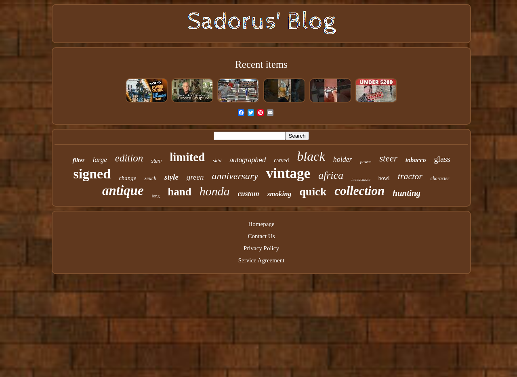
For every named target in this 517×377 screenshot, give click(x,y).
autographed (247, 160)
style (171, 177)
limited (187, 157)
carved (281, 160)
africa (330, 175)
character (440, 178)
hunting (406, 193)
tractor (410, 176)
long (156, 195)
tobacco (416, 160)
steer (388, 158)
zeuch (150, 178)
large (99, 159)
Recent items (261, 64)
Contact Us (261, 236)
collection (359, 191)
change (127, 178)
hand (179, 192)
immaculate (360, 179)
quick (312, 191)
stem (156, 161)
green (195, 177)
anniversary (235, 176)
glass (442, 159)
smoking (279, 194)
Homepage (261, 224)
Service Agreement (261, 260)
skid (217, 160)
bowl (384, 178)
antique (123, 190)
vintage (288, 173)
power (366, 161)
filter (78, 160)
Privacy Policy (261, 248)
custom (248, 194)
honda (215, 191)
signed (92, 173)
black (311, 156)
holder (342, 159)
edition (129, 158)
